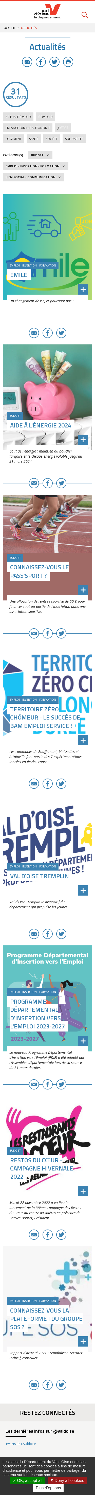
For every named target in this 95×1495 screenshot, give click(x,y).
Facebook (41, 62)
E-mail (27, 62)
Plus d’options (48, 1488)
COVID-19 (45, 117)
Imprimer (68, 62)
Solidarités (74, 139)
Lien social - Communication (30, 177)
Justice (63, 128)
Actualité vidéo (18, 117)
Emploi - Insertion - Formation (33, 166)
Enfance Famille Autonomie (28, 128)
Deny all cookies (67, 1480)
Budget (37, 155)
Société (52, 139)
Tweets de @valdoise (21, 1444)
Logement (14, 139)
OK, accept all (27, 1480)
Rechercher (85, 12)
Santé (33, 139)
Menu (10, 12)
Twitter (54, 62)
